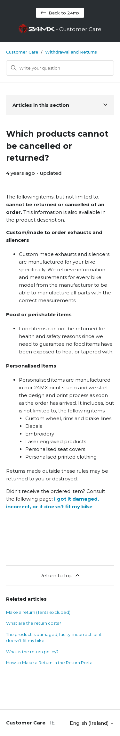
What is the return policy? (32, 651)
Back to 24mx (60, 13)
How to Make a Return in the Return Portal (49, 662)
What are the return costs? (33, 623)
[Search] (60, 68)
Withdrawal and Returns (71, 52)
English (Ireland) (92, 723)
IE (52, 723)
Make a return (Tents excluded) (38, 612)
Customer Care (22, 52)
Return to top (60, 575)
